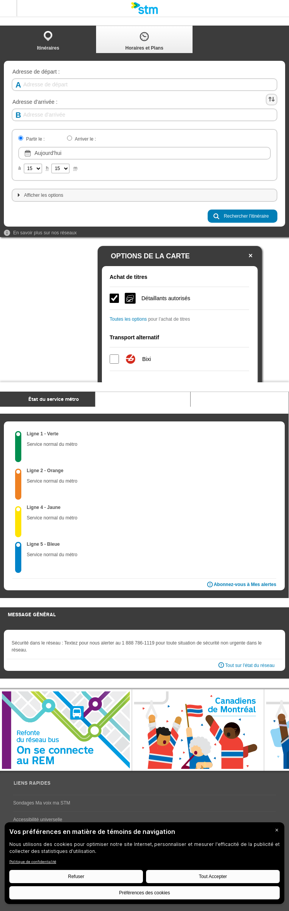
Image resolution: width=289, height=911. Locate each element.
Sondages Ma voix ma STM (41, 803)
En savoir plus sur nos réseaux (40, 233)
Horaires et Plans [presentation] (144, 40)
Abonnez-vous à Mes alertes (241, 585)
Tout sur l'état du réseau (250, 665)
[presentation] (47, 399)
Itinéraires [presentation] (48, 40)
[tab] (48, 39)
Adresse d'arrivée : (34, 102)
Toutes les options (128, 319)
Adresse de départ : (36, 72)
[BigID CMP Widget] (144, 865)
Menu (8, 8)
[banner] (144, 8)
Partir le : (35, 139)
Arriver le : (85, 139)
